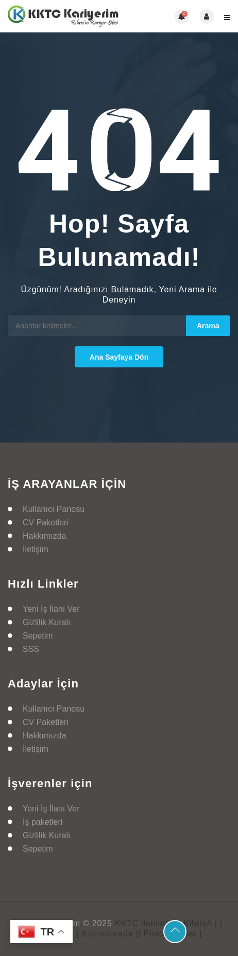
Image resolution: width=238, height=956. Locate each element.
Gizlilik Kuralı (46, 622)
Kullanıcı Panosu (53, 509)
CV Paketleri (46, 522)
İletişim (35, 549)
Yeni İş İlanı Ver (51, 609)
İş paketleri (42, 822)
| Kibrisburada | (108, 933)
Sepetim (38, 635)
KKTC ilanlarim (145, 923)
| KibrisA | (197, 923)
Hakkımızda (44, 536)
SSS (31, 649)
